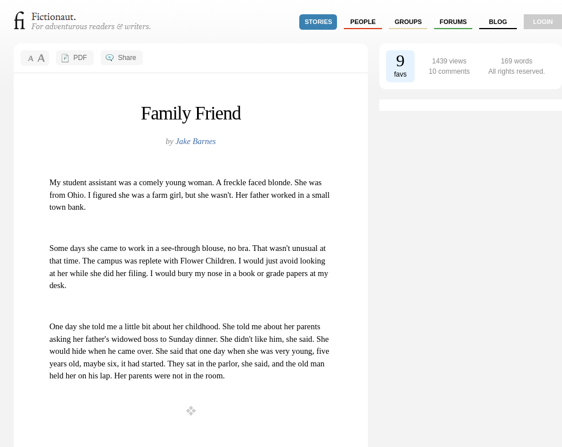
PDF (80, 58)
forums (453, 21)
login (543, 21)
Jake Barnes (195, 141)
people (363, 21)
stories (318, 21)
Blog (498, 21)
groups (408, 21)
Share (127, 58)
